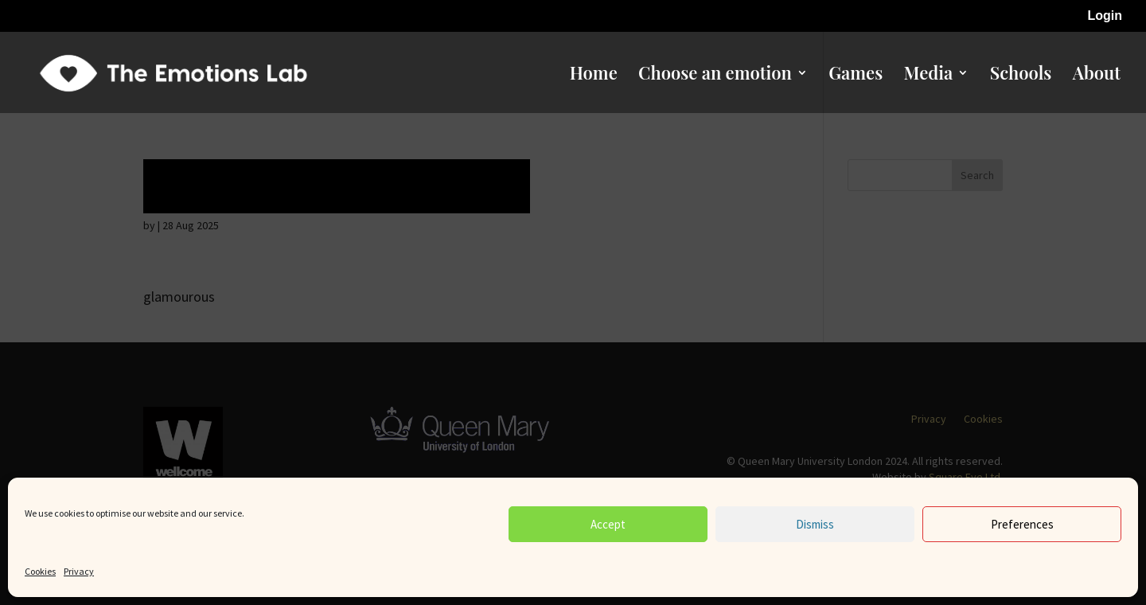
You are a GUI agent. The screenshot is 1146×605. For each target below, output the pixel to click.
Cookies (40, 571)
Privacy (79, 571)
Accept (608, 524)
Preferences (1022, 524)
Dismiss (815, 524)
